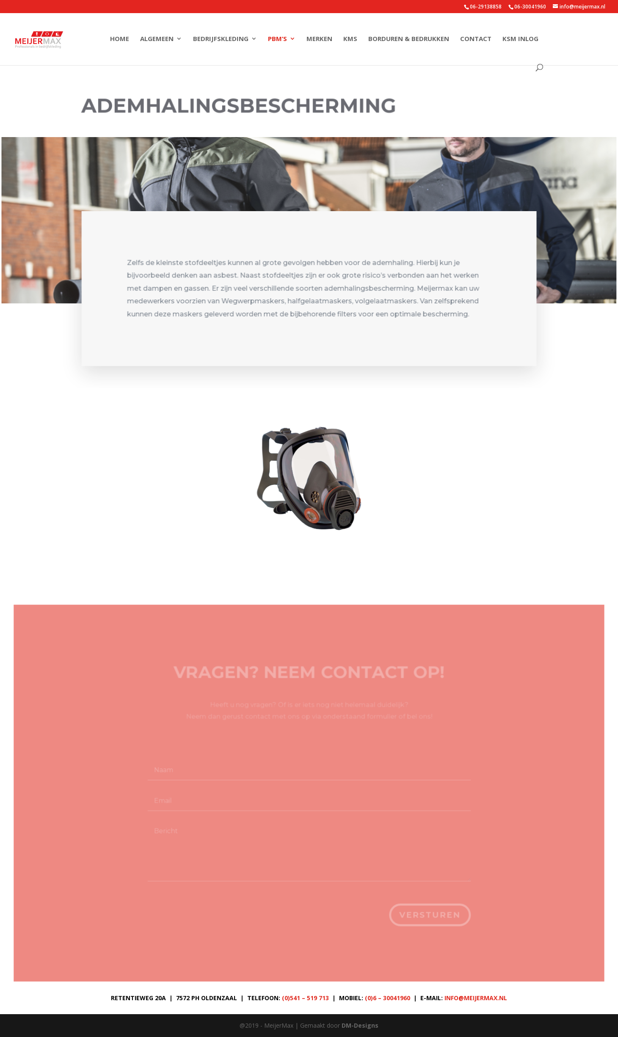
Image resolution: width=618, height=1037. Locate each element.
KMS (350, 39)
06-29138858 (486, 6)
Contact (475, 39)
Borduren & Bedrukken (408, 39)
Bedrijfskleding (220, 39)
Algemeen (157, 39)
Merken (319, 39)
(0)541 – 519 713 (305, 998)
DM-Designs (360, 1025)
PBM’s (277, 39)
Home (119, 39)
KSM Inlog (520, 39)
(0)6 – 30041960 (387, 998)
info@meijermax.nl (475, 998)
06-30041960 (530, 6)
